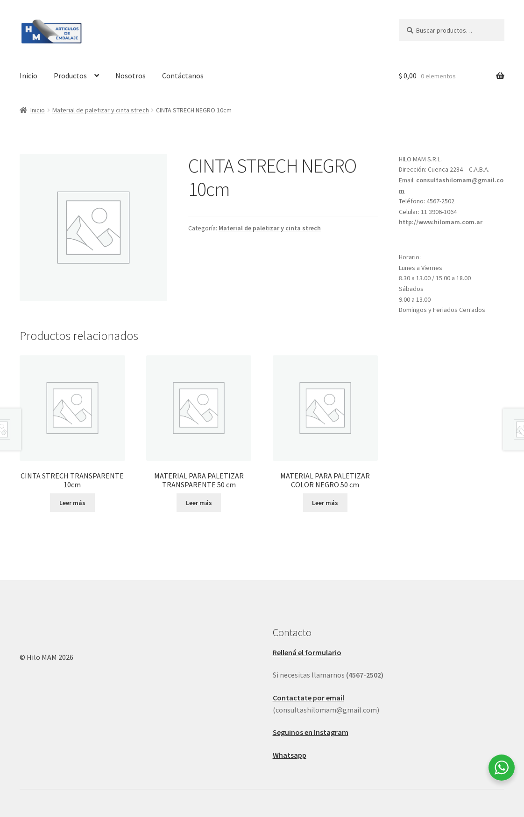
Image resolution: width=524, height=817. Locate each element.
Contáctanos (183, 75)
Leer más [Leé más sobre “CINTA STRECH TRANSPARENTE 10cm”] (72, 503)
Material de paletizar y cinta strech (100, 110)
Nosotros (130, 75)
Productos (70, 75)
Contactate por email (308, 697)
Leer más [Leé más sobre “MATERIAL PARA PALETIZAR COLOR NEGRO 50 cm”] (325, 503)
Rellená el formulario (307, 652)
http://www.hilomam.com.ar (440, 222)
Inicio (28, 75)
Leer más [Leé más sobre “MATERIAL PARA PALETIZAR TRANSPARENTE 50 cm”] (199, 503)
